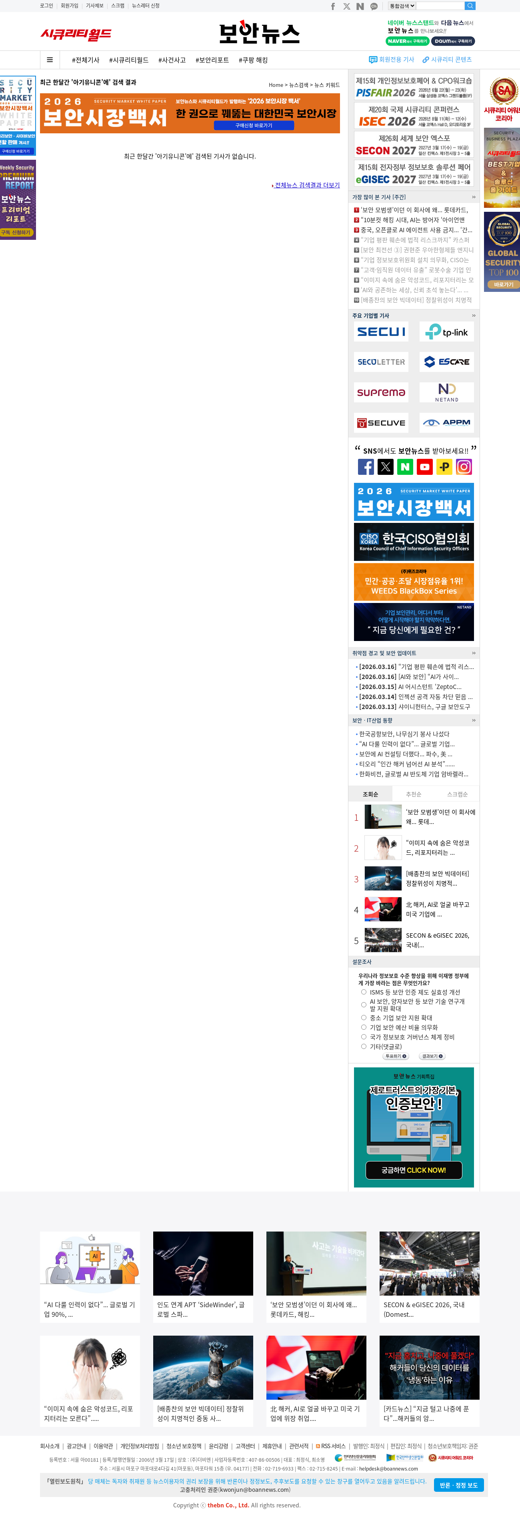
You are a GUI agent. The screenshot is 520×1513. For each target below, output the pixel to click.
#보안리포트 (212, 59)
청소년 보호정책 (183, 1446)
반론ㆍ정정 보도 (459, 1485)
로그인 (46, 5)
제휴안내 (272, 1446)
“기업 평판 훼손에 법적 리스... (416, 666)
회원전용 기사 (396, 59)
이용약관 (103, 1446)
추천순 (414, 794)
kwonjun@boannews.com (254, 1489)
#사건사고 (172, 59)
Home (276, 84)
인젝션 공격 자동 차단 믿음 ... (416, 696)
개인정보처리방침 (139, 1446)
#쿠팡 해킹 (253, 59)
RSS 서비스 (333, 1446)
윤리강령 (218, 1446)
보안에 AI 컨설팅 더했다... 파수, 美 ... (405, 753)
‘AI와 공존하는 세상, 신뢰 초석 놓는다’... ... (414, 289)
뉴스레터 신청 (146, 5)
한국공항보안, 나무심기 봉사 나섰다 (404, 733)
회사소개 (49, 1446)
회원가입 (69, 5)
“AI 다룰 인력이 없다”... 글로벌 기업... (407, 743)
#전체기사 (86, 59)
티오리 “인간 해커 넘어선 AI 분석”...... (407, 764)
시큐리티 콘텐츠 (451, 59)
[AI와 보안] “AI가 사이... (409, 676)
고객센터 (245, 1446)
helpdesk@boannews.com (388, 1468)
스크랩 (117, 5)
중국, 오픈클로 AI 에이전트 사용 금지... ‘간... (416, 229)
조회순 (370, 794)
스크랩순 (457, 794)
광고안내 (76, 1446)
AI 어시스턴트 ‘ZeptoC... (410, 686)
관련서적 (298, 1446)
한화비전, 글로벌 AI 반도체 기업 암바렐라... (413, 774)
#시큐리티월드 (129, 59)
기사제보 (95, 5)
